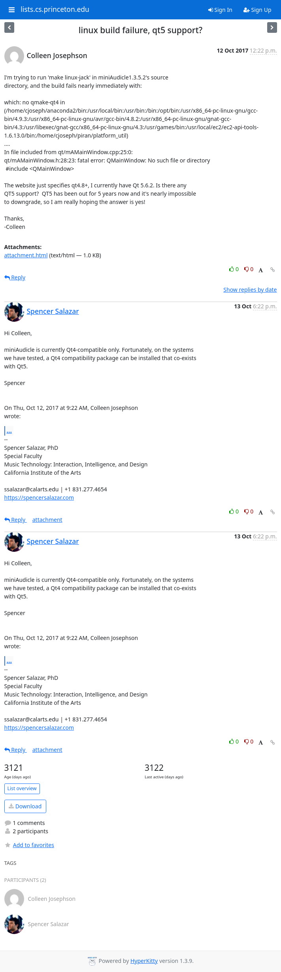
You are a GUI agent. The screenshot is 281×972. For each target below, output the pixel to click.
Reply (15, 277)
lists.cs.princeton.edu (55, 9)
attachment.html (26, 255)
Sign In (220, 9)
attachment (47, 519)
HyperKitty (144, 960)
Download (25, 806)
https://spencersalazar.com (39, 497)
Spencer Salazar (53, 311)
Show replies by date (250, 289)
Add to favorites (29, 845)
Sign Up (257, 9)
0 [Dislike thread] (249, 269)
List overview (22, 788)
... (9, 430)
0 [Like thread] (234, 269)
